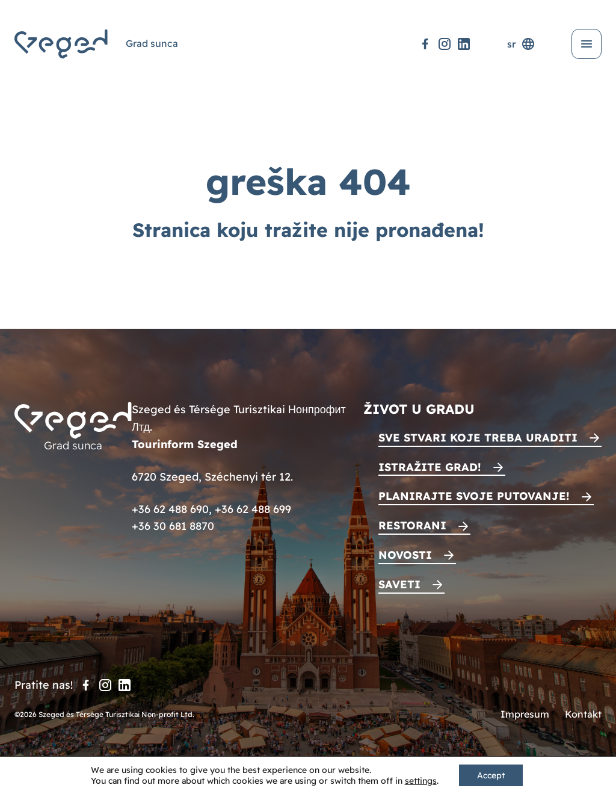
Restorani (412, 525)
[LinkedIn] (464, 44)
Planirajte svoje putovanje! (474, 496)
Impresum (524, 714)
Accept (491, 775)
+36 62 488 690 (170, 509)
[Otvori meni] (586, 44)
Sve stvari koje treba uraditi (478, 438)
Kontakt (583, 714)
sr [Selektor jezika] (521, 44)
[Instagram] (444, 44)
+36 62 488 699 (253, 509)
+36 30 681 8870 (173, 526)
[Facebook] (425, 44)
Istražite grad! (429, 467)
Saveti (399, 584)
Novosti (405, 555)
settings (421, 780)
